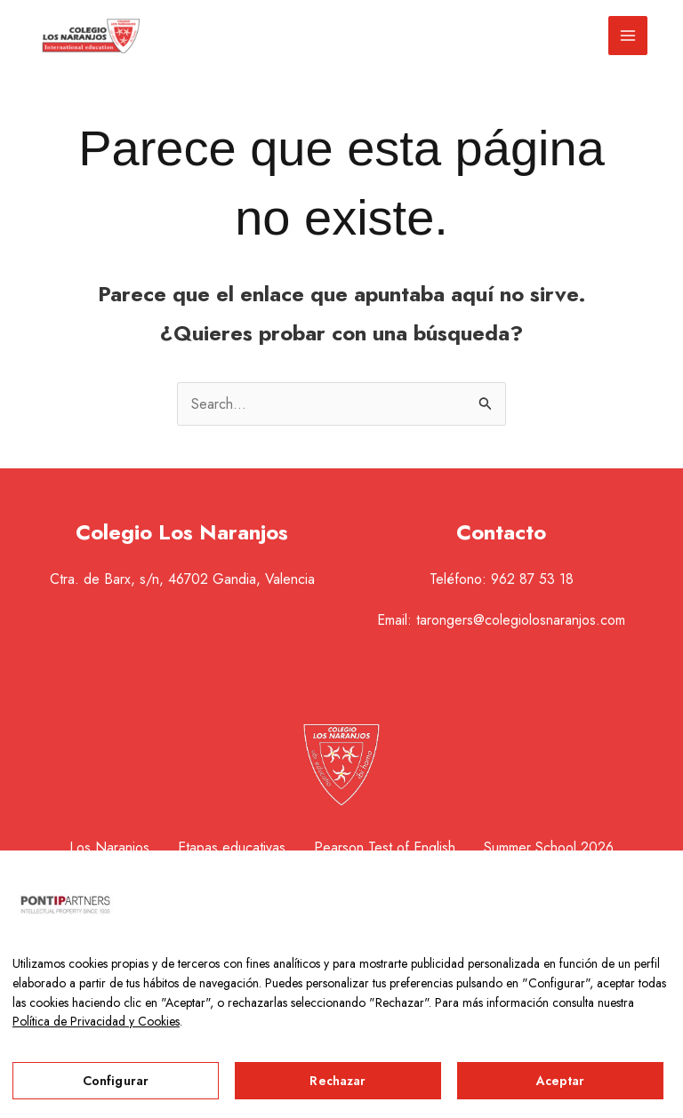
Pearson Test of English (384, 847)
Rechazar (337, 1081)
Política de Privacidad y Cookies (96, 1021)
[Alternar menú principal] (627, 35)
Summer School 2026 (549, 847)
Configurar (116, 1081)
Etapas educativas (231, 847)
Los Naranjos (109, 847)
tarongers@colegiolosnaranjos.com (520, 620)
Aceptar (560, 1081)
